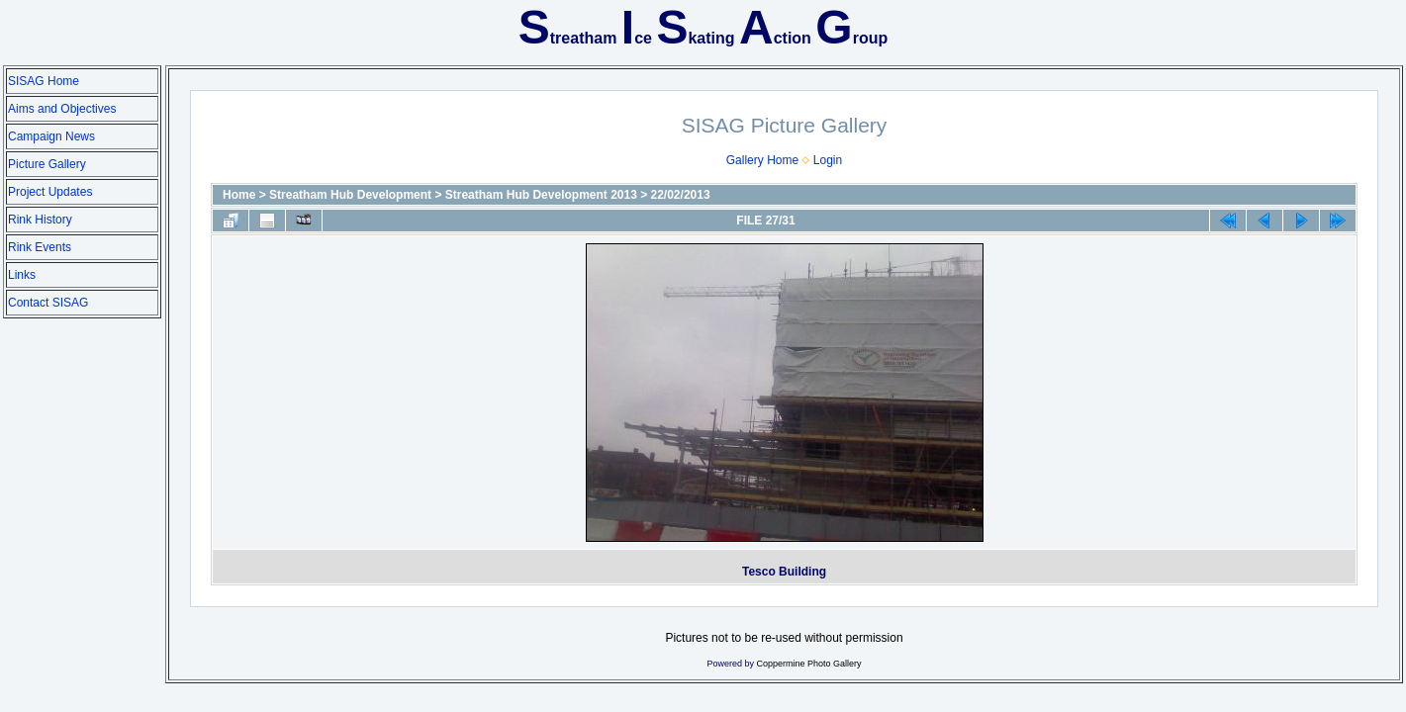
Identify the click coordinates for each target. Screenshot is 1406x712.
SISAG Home (43, 81)
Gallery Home (762, 160)
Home (239, 195)
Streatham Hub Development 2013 (541, 195)
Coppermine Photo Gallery (808, 663)
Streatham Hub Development (350, 195)
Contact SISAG (48, 303)
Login (827, 160)
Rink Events (39, 247)
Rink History (40, 219)
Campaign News (51, 136)
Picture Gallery (47, 164)
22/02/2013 (680, 195)
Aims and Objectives (62, 109)
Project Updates (50, 192)
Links (22, 275)
